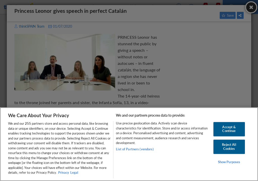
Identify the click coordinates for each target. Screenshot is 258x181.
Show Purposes (229, 162)
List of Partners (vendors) (134, 149)
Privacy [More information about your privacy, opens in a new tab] (63, 172)
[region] (129, 144)
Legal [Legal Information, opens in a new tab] (74, 172)
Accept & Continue (229, 129)
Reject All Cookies (229, 147)
